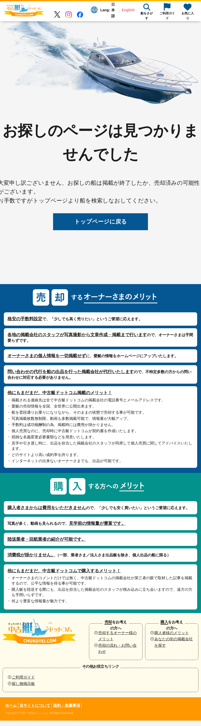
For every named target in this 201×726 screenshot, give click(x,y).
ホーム (11, 705)
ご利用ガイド (23, 677)
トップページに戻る (100, 221)
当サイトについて (34, 705)
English (128, 10)
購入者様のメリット (171, 633)
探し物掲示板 (23, 683)
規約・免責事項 (66, 705)
